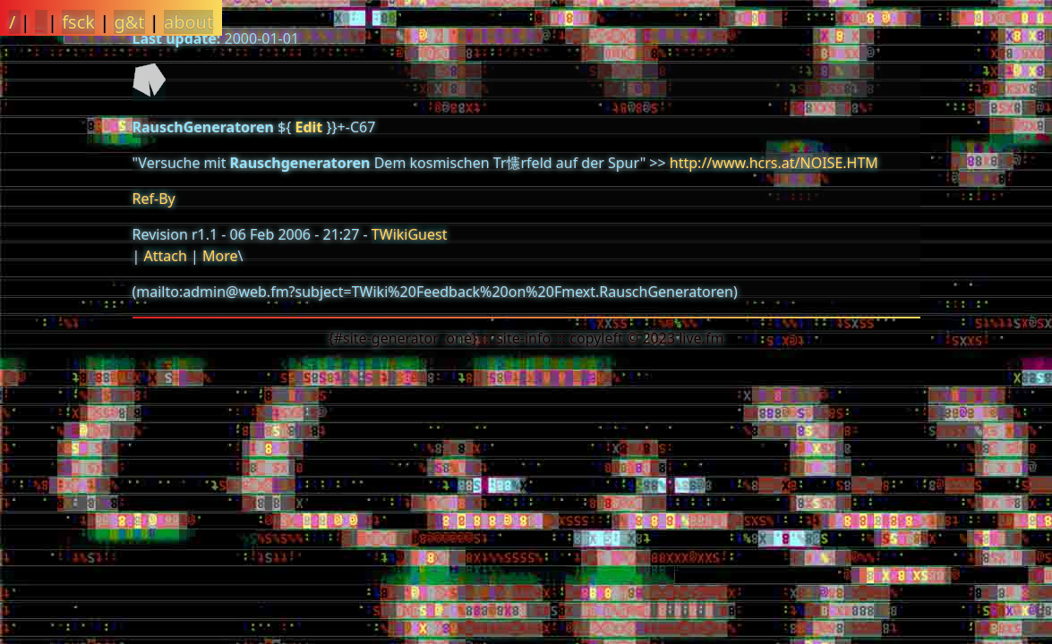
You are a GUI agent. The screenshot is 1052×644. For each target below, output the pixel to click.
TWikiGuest (410, 234)
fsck (78, 22)
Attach (164, 256)
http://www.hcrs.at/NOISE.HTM (774, 163)
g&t (129, 22)
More (220, 256)
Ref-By (154, 198)
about (188, 22)
